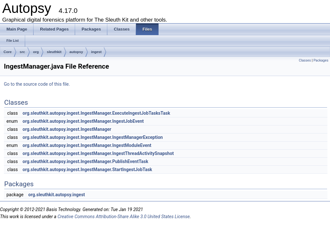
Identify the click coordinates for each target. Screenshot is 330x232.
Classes (305, 60)
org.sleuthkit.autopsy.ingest (56, 194)
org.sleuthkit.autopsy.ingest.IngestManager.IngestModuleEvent (87, 145)
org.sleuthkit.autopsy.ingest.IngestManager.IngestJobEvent (83, 121)
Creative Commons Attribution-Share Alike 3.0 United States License (123, 216)
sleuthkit (54, 52)
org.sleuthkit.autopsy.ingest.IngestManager (67, 129)
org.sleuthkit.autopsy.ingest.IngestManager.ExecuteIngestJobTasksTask (96, 113)
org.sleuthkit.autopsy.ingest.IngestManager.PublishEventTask (85, 161)
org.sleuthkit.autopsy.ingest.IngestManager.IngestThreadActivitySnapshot (98, 153)
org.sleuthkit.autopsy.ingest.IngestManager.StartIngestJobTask (87, 169)
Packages (321, 60)
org (36, 52)
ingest (96, 52)
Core (8, 52)
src (22, 52)
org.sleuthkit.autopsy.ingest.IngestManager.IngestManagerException (93, 137)
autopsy (76, 52)
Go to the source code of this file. (37, 84)
